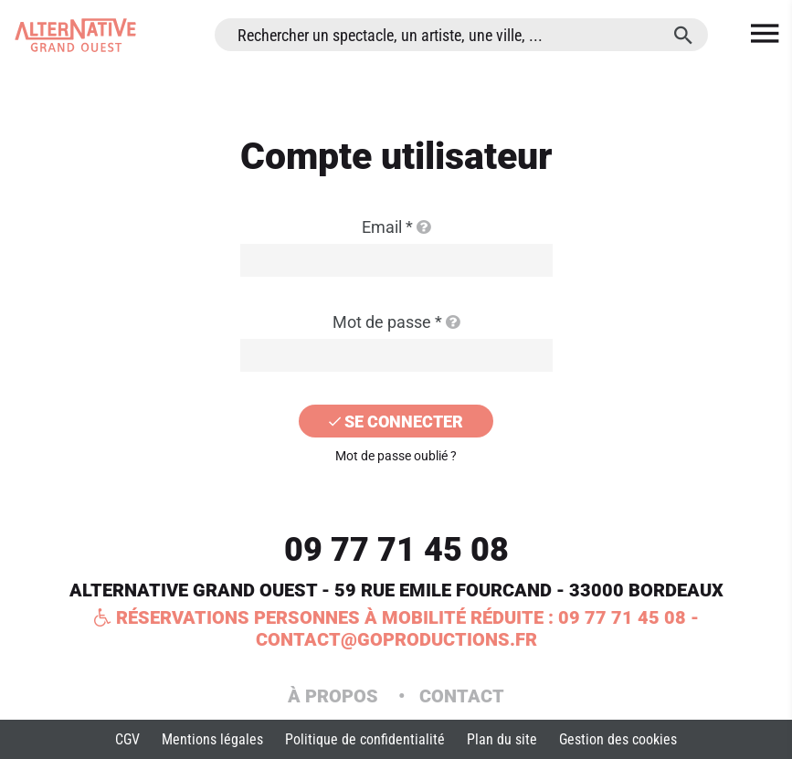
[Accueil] (75, 35)
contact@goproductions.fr (396, 639)
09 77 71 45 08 (396, 550)
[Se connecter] (396, 421)
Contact (461, 696)
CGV (127, 739)
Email (396, 227)
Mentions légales (212, 739)
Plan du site (502, 739)
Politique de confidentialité (365, 739)
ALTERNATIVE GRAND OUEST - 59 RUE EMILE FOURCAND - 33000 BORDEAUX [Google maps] (396, 590)
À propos (335, 696)
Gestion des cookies (618, 739)
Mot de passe (396, 322)
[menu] (764, 34)
